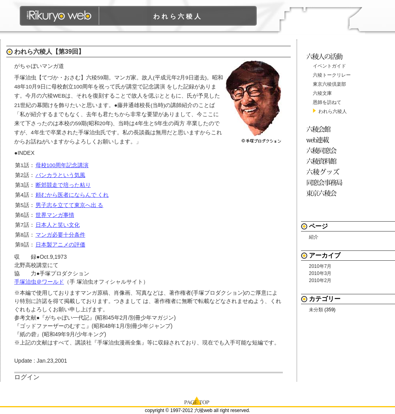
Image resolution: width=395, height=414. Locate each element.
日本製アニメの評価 (60, 245)
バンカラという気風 (60, 175)
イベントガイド (329, 66)
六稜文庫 (322, 93)
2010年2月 (320, 280)
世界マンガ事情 (55, 215)
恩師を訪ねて (327, 102)
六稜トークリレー (332, 75)
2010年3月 (320, 273)
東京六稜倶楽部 (329, 84)
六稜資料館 (325, 161)
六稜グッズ (325, 171)
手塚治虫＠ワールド (39, 282)
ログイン (27, 377)
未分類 (316, 309)
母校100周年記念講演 (62, 165)
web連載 (325, 139)
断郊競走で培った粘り (63, 185)
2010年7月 (320, 266)
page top (197, 400)
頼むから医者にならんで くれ (72, 195)
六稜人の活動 (325, 56)
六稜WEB (59, 16)
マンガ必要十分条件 (60, 235)
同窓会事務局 (325, 182)
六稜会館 (325, 129)
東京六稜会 (325, 193)
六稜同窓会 (325, 150)
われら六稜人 (178, 16)
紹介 (313, 237)
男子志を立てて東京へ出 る (69, 205)
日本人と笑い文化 (58, 225)
